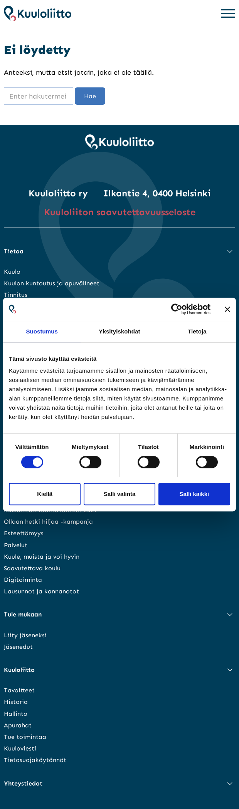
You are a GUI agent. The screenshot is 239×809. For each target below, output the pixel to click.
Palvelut (15, 545)
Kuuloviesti (20, 748)
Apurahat (18, 725)
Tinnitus (15, 294)
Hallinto (15, 713)
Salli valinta (120, 494)
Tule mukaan (23, 614)
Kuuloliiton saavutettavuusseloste (119, 212)
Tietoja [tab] (197, 331)
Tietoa (14, 251)
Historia (16, 701)
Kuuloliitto (19, 669)
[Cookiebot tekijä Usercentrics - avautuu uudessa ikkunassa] (176, 309)
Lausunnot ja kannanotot (41, 591)
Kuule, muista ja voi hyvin (41, 556)
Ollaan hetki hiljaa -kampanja (48, 521)
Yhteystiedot (23, 783)
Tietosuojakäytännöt (35, 760)
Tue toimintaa (25, 736)
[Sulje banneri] (227, 309)
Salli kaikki (194, 494)
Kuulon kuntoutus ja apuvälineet (51, 283)
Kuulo (12, 271)
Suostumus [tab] (42, 331)
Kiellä (44, 494)
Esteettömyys (24, 533)
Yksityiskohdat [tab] (119, 331)
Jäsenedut (18, 646)
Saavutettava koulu (32, 568)
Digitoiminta (23, 579)
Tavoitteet (19, 690)
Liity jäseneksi (25, 635)
